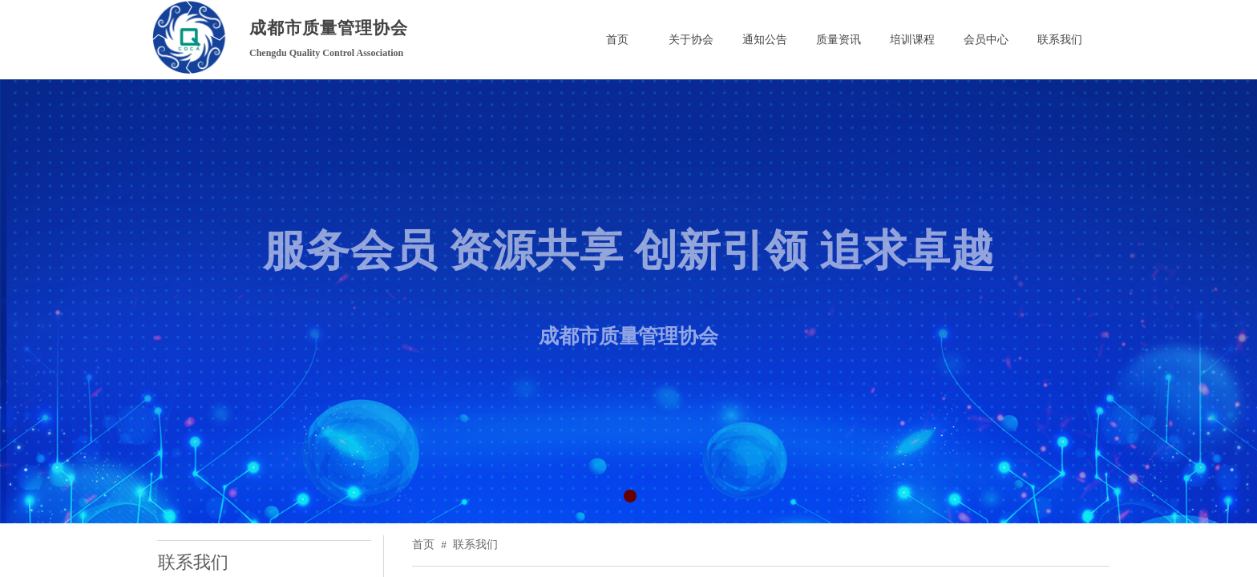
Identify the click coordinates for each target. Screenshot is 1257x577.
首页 (423, 545)
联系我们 (475, 545)
